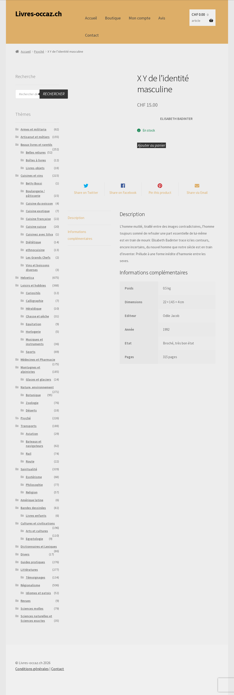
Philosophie (34, 485)
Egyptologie (34, 539)
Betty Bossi (34, 183)
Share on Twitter (86, 193)
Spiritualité (29, 469)
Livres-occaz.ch (38, 13)
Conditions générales (32, 668)
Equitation (33, 324)
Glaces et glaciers (38, 379)
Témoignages (35, 577)
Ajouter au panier (151, 145)
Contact (92, 35)
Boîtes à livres (36, 160)
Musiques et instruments (35, 341)
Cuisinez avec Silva (39, 234)
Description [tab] (76, 218)
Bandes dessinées (33, 508)
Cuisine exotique (38, 211)
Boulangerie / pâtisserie (35, 193)
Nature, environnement (37, 387)
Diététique (33, 242)
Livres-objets (35, 168)
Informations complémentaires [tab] (80, 235)
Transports (29, 426)
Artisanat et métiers (35, 137)
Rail (28, 454)
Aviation (32, 434)
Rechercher (53, 93)
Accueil (91, 18)
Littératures (29, 570)
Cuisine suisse (36, 226)
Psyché (39, 51)
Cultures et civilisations (38, 523)
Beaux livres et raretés (36, 145)
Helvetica (27, 278)
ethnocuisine (35, 250)
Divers (25, 554)
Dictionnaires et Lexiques (39, 546)
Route (30, 461)
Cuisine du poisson (39, 203)
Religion (31, 492)
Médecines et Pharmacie (38, 359)
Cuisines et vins (32, 175)
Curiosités (33, 293)
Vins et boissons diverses (37, 267)
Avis (161, 18)
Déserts (31, 410)
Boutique (113, 18)
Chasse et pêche (37, 316)
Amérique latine (32, 500)
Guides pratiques (33, 562)
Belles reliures (36, 152)
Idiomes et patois (38, 593)
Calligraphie (34, 301)
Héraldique (33, 308)
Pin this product (160, 193)
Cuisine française (38, 219)
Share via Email (197, 193)
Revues (26, 601)
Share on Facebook (122, 193)
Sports (30, 352)
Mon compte (139, 18)
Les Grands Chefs (38, 257)
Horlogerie (33, 332)
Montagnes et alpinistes (30, 369)
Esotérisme (34, 477)
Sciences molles (32, 608)
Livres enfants (36, 516)
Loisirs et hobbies (33, 285)
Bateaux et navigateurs (34, 443)
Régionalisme (30, 585)
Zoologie (32, 403)
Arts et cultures (37, 531)
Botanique (33, 395)
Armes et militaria (33, 129)
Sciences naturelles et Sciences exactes (36, 618)
